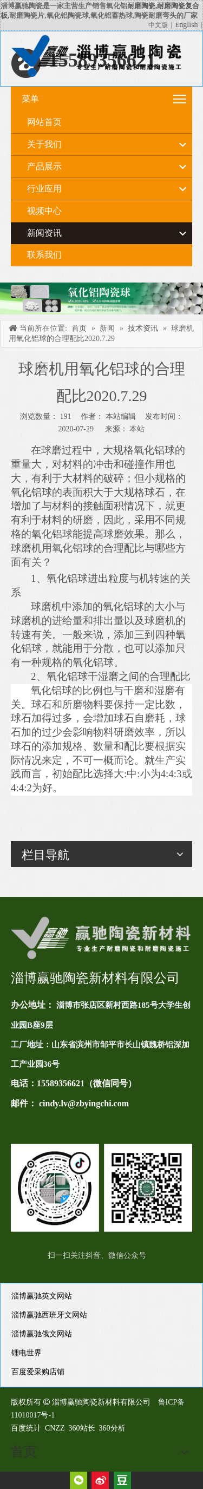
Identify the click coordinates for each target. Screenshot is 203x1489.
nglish (188, 25)
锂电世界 (26, 1353)
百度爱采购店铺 (37, 1372)
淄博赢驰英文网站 (41, 1296)
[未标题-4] (101, 298)
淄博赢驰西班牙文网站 (49, 1315)
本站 (137, 429)
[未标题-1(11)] (101, 1188)
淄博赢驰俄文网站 (41, 1334)
